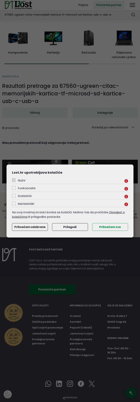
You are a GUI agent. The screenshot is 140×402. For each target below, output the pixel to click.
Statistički (25, 196)
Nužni (21, 180)
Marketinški (26, 204)
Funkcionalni (26, 188)
